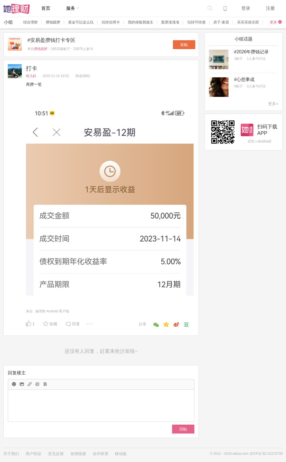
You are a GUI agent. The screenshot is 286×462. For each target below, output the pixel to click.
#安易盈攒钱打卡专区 (51, 40)
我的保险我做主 (140, 22)
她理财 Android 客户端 (52, 311)
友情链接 (78, 453)
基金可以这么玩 (81, 22)
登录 (245, 8)
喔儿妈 (31, 76)
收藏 (53, 324)
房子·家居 (221, 22)
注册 (270, 8)
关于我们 (11, 453)
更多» (273, 103)
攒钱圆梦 (53, 22)
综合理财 (30, 22)
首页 (45, 8)
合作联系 (100, 453)
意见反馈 (56, 453)
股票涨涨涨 (170, 22)
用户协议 (33, 453)
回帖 (183, 429)
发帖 (184, 44)
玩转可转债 (196, 22)
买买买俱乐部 (248, 22)
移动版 (121, 453)
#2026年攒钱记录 (251, 51)
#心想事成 (244, 79)
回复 (76, 324)
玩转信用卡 (111, 22)
